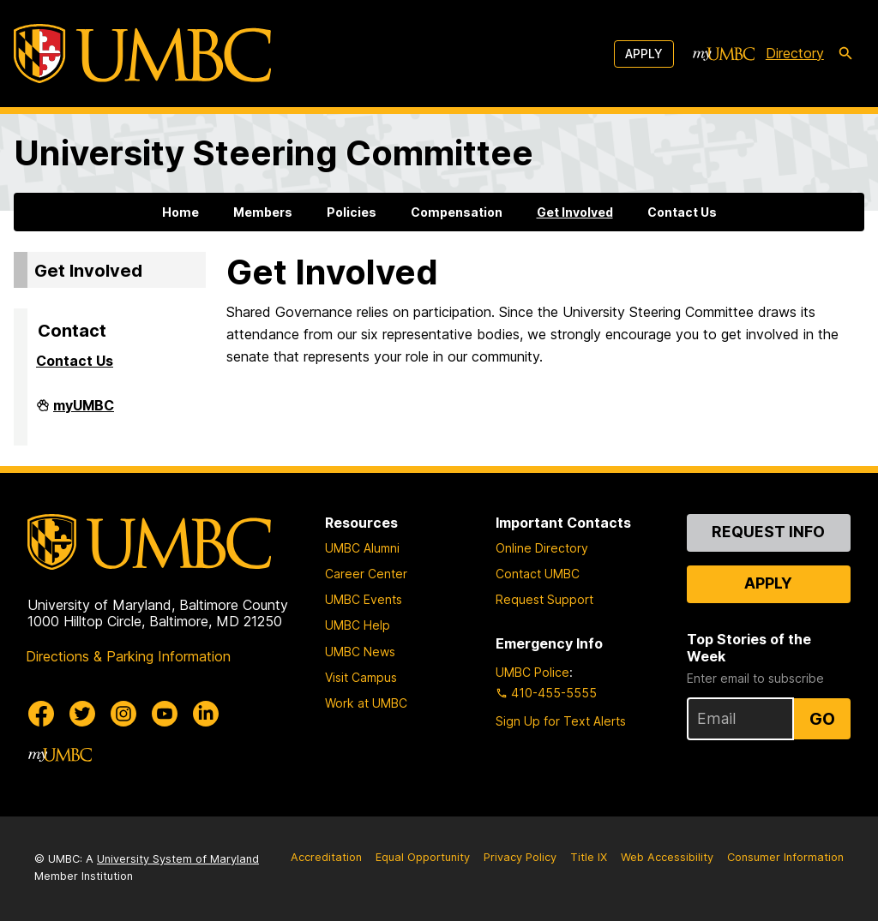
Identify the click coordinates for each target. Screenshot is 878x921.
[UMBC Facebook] (41, 714)
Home (180, 212)
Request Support (544, 599)
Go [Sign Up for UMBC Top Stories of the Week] (822, 719)
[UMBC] (142, 53)
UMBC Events (363, 599)
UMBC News (360, 651)
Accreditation (326, 857)
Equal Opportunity (423, 857)
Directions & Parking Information (128, 656)
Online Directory (542, 548)
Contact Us (682, 212)
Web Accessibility (667, 857)
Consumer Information (785, 857)
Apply (644, 53)
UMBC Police (532, 672)
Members (262, 212)
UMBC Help (357, 625)
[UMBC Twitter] (82, 714)
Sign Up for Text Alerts (561, 721)
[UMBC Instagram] (123, 714)
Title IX (588, 857)
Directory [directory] (795, 53)
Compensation (456, 212)
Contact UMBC (538, 573)
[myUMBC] (724, 54)
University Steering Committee (273, 153)
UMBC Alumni (362, 548)
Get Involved (575, 212)
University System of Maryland (178, 858)
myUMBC (83, 412)
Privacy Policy (520, 857)
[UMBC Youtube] (164, 714)
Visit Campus (361, 677)
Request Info (768, 532)
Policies (351, 212)
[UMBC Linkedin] (206, 714)
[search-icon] (845, 54)
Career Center (366, 573)
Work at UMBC (366, 703)
